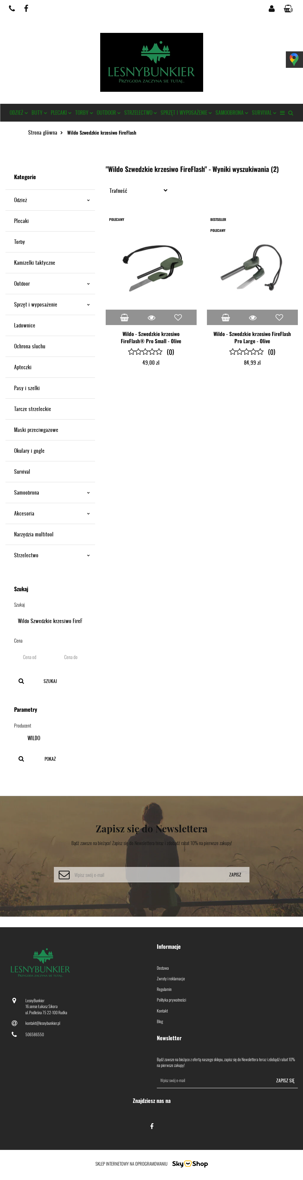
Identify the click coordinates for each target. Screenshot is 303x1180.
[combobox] (140, 190)
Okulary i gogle (29, 450)
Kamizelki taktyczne (34, 262)
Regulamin (164, 989)
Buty (39, 112)
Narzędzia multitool (34, 534)
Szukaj (50, 681)
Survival (264, 112)
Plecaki (61, 112)
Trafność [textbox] (118, 190)
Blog (160, 1021)
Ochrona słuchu (29, 346)
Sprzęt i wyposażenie (186, 112)
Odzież (19, 112)
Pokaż (50, 759)
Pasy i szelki (27, 388)
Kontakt (162, 1011)
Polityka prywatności (171, 1000)
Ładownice (24, 325)
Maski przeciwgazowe (36, 429)
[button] (289, 8)
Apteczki (23, 367)
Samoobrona (231, 112)
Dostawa (163, 968)
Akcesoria (52, 513)
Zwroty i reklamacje (171, 978)
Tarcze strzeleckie (32, 408)
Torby (84, 112)
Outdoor (109, 112)
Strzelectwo (140, 112)
